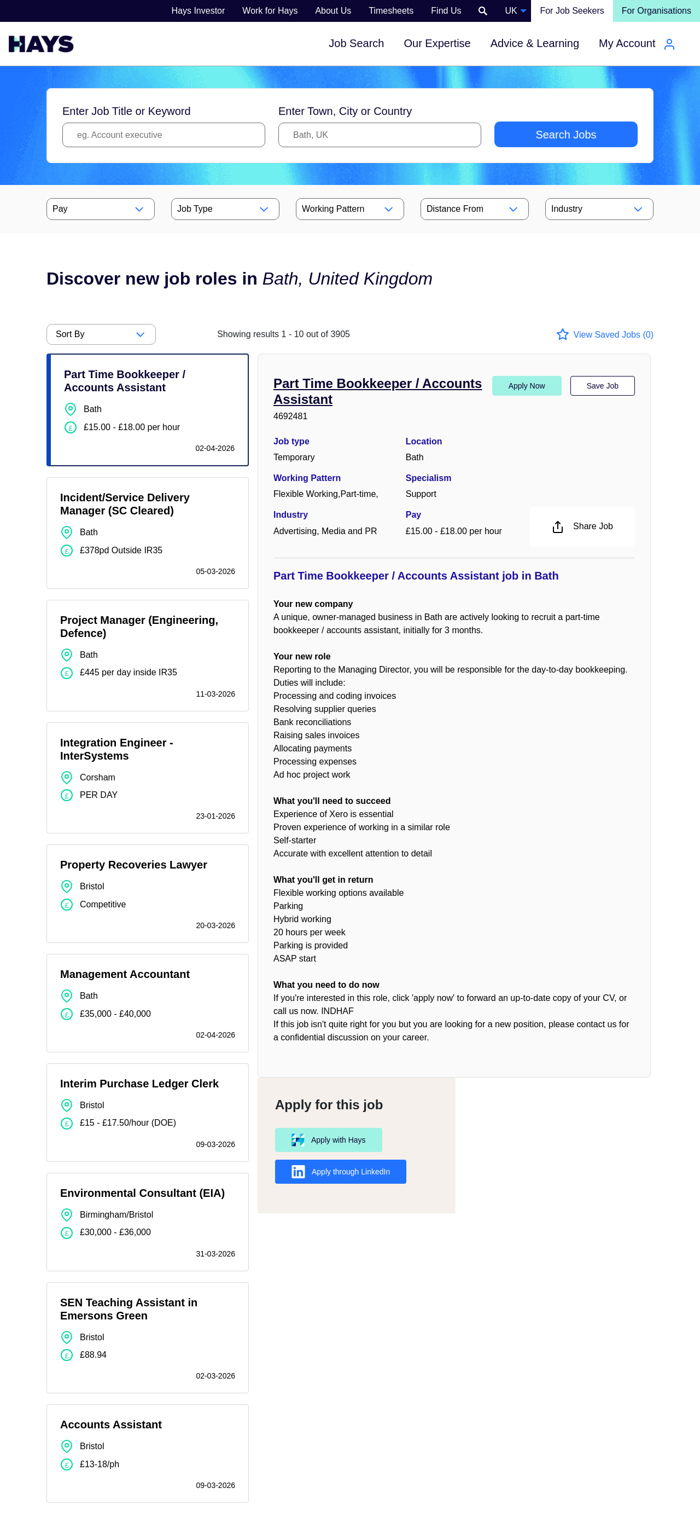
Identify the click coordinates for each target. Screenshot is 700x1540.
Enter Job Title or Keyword (126, 111)
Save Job (603, 385)
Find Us (446, 10)
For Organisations (656, 10)
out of (283, 334)
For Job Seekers (572, 10)
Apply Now (527, 385)
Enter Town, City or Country (345, 111)
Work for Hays (270, 10)
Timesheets (391, 10)
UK (511, 10)
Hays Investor (198, 10)
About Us (333, 10)
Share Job (582, 527)
